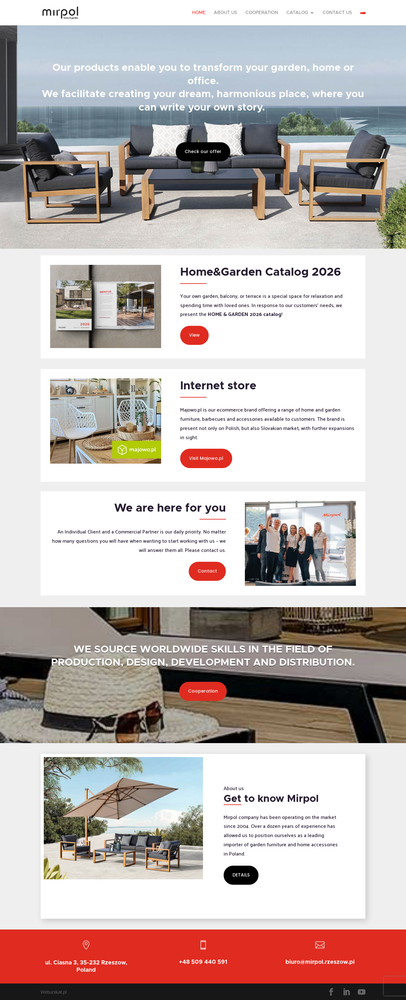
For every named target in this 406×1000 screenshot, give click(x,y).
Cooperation (262, 12)
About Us (225, 12)
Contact (207, 571)
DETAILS (241, 875)
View (194, 335)
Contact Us (337, 12)
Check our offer (203, 151)
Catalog (297, 12)
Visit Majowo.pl (206, 458)
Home (199, 12)
